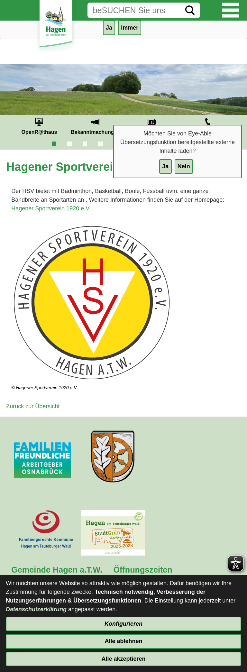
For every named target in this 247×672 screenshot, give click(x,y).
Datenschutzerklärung (36, 609)
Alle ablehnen (123, 641)
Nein (184, 166)
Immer (129, 27)
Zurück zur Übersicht (32, 406)
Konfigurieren (123, 624)
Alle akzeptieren (123, 659)
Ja (165, 166)
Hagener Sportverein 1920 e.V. (51, 208)
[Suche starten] (190, 10)
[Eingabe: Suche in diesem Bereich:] (133, 10)
